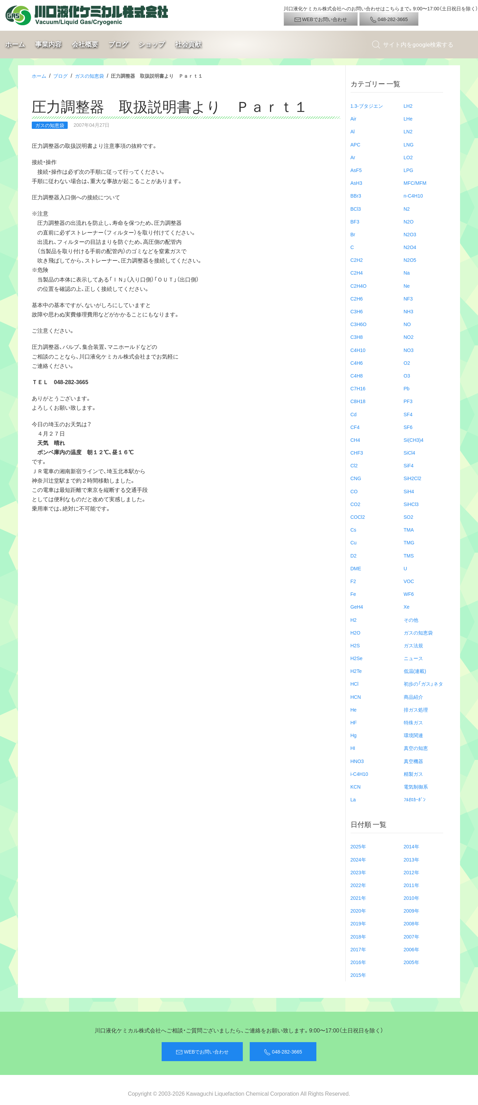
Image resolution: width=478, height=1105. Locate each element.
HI (353, 747)
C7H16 (358, 388)
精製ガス (413, 773)
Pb (407, 388)
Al (353, 131)
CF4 (355, 426)
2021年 (358, 897)
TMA (409, 529)
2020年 (358, 910)
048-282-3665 (389, 19)
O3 (407, 375)
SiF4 (409, 465)
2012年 (411, 872)
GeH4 (357, 606)
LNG (409, 144)
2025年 (358, 846)
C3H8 (357, 336)
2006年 (411, 949)
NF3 (408, 298)
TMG (409, 542)
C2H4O (359, 285)
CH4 (355, 439)
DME (356, 568)
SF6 (408, 426)
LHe (408, 118)
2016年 (358, 962)
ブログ (118, 44)
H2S (355, 645)
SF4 (408, 414)
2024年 (358, 859)
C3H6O (359, 324)
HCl (354, 683)
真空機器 (413, 761)
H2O (356, 632)
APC (356, 144)
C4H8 (357, 375)
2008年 (411, 923)
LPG (408, 169)
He (354, 709)
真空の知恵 (416, 747)
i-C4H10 (359, 773)
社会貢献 (188, 44)
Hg (354, 735)
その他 (411, 619)
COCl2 (358, 516)
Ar (353, 157)
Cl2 (354, 465)
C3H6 (357, 311)
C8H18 (358, 401)
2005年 (411, 962)
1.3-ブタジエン (367, 105)
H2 (354, 619)
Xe (407, 606)
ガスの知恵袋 (89, 75)
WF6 (409, 593)
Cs (353, 529)
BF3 (355, 221)
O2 (407, 362)
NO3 (409, 349)
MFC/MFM (415, 182)
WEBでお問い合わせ (320, 19)
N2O (409, 221)
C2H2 (357, 259)
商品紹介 (413, 696)
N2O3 (410, 234)
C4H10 (358, 349)
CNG (356, 478)
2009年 (411, 910)
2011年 (411, 885)
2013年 (411, 859)
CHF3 (357, 452)
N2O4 (410, 247)
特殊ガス (413, 722)
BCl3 (356, 208)
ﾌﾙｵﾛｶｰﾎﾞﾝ (415, 799)
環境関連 (413, 735)
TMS (409, 555)
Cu (354, 542)
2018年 (358, 936)
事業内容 (48, 44)
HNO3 (357, 761)
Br (353, 234)
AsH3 (356, 182)
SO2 (408, 516)
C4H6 (357, 362)
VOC (409, 581)
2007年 (411, 936)
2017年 (358, 949)
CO (354, 491)
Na (407, 272)
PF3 (408, 401)
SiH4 (409, 491)
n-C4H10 (413, 195)
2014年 (411, 846)
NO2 (409, 336)
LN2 (408, 131)
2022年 (358, 885)
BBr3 (356, 195)
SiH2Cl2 (412, 478)
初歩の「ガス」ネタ (423, 683)
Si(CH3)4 (414, 439)
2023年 (358, 872)
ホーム (15, 44)
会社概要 (85, 44)
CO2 (356, 504)
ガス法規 (413, 645)
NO (407, 324)
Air (353, 118)
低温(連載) (415, 670)
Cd (354, 414)
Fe (353, 593)
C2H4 (357, 272)
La (353, 799)
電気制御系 (416, 786)
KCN (356, 786)
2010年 (411, 897)
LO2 (408, 157)
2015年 (358, 974)
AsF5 (356, 169)
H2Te (356, 670)
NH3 (408, 311)
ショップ (151, 44)
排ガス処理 (416, 709)
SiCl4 (409, 452)
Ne (407, 285)
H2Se (357, 658)
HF (354, 722)
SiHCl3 (411, 504)
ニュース (413, 658)
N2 (407, 208)
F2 (353, 581)
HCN (356, 696)
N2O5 (410, 259)
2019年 (358, 923)
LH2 (408, 105)
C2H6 (357, 298)
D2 (354, 555)
